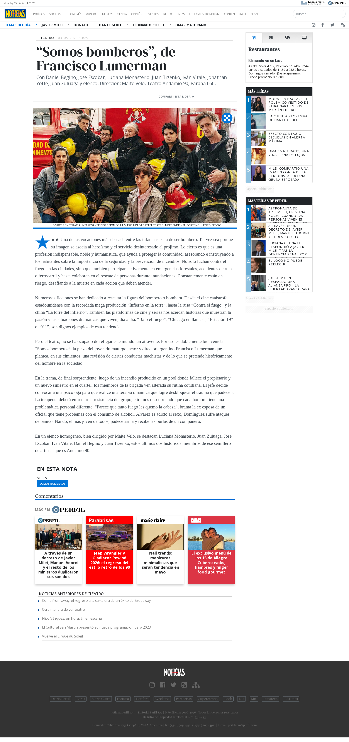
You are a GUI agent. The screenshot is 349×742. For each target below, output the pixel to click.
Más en (60, 509)
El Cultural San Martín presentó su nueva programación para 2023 (96, 627)
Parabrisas (183, 699)
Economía (81, 14)
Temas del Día (18, 25)
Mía (254, 699)
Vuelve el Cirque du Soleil (62, 636)
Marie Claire (101, 699)
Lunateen (270, 699)
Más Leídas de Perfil (267, 201)
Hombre (142, 699)
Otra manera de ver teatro (63, 609)
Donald (81, 25)
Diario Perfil (60, 699)
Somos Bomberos (52, 484)
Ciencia (137, 14)
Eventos (173, 14)
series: (42, 478)
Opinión (154, 14)
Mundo (101, 14)
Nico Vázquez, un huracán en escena (72, 618)
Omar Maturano (191, 25)
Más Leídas (258, 91)
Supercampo (208, 699)
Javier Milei (53, 25)
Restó (190, 14)
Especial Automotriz (233, 14)
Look (228, 699)
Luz (241, 699)
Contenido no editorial (278, 14)
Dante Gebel (111, 25)
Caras (80, 699)
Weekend (162, 699)
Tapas (205, 14)
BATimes (291, 699)
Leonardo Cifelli (149, 25)
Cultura (119, 14)
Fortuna (123, 699)
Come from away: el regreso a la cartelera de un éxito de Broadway (96, 600)
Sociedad (60, 14)
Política (40, 14)
